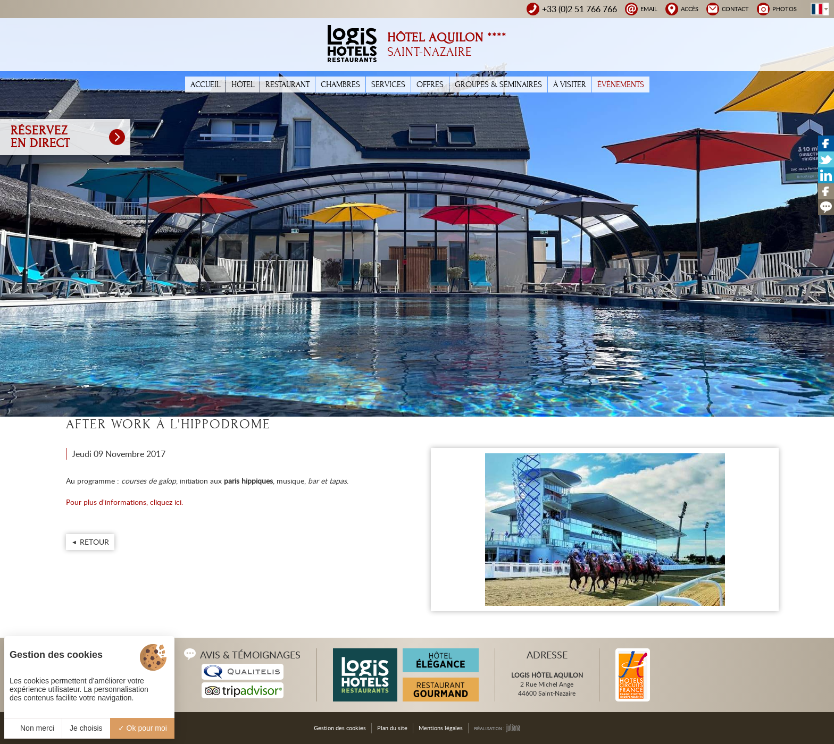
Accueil (205, 84)
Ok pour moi (142, 728)
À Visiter (569, 84)
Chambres (340, 84)
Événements (620, 84)
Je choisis (86, 728)
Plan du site (392, 728)
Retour (94, 542)
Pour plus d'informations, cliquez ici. (124, 502)
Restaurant (287, 84)
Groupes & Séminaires (498, 84)
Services (388, 84)
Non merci (33, 728)
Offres (430, 84)
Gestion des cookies (340, 728)
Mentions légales (441, 728)
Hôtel (242, 84)
